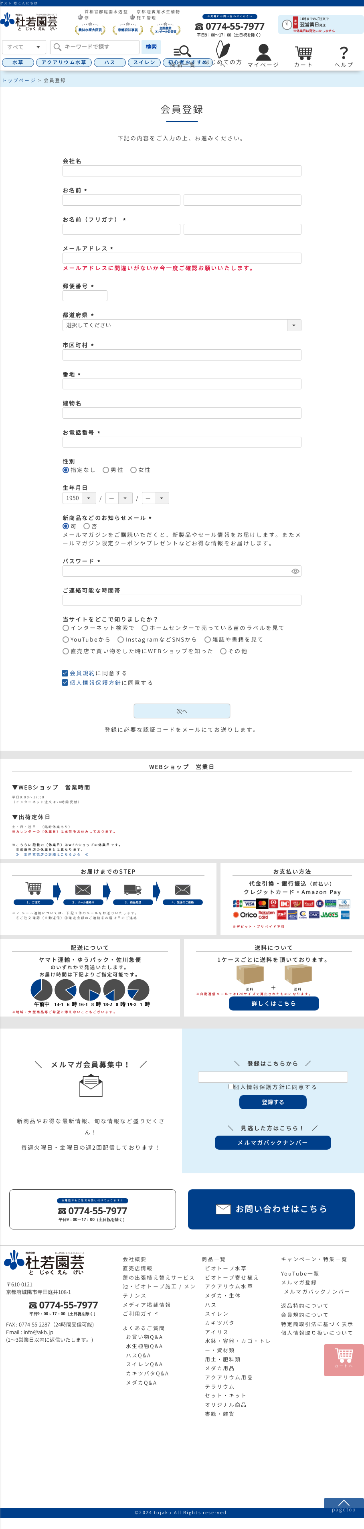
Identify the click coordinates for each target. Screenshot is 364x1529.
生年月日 (75, 488)
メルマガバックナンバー (317, 1291)
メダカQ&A (142, 1382)
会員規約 (82, 673)
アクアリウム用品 (229, 1377)
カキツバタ (220, 1322)
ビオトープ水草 (226, 1268)
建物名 (72, 403)
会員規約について (305, 1314)
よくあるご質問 (144, 1328)
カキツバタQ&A (148, 1373)
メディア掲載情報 (147, 1304)
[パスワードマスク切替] (295, 571)
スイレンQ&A (145, 1364)
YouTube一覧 (300, 1273)
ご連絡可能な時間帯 (92, 590)
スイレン (144, 62)
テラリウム (220, 1386)
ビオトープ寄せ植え (232, 1277)
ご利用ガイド (141, 1313)
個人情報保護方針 (95, 683)
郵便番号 (79, 286)
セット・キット (226, 1395)
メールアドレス (89, 248)
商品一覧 (214, 1259)
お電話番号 (83, 432)
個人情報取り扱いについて (317, 1333)
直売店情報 (138, 1268)
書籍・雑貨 (220, 1414)
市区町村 (79, 345)
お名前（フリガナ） (95, 219)
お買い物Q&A (145, 1337)
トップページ (19, 80)
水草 (18, 62)
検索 (151, 47)
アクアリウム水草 (64, 62)
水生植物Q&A (145, 1346)
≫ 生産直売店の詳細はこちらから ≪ (50, 854)
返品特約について (305, 1305)
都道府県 (79, 315)
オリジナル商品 (226, 1404)
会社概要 (135, 1259)
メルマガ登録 (299, 1282)
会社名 (72, 161)
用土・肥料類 (223, 1359)
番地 (73, 374)
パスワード (83, 561)
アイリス (217, 1332)
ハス (109, 62)
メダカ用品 (220, 1368)
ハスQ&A (139, 1355)
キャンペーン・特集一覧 (314, 1259)
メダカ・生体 (223, 1295)
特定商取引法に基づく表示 (317, 1324)
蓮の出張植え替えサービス (159, 1277)
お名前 (76, 190)
